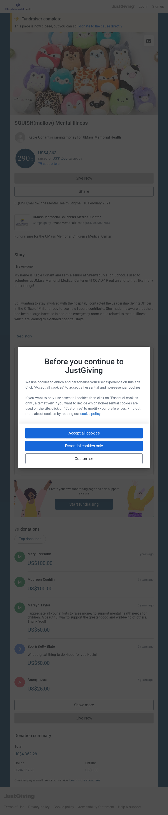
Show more (88, 716)
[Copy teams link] (75, 457)
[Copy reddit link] (108, 457)
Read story (24, 336)
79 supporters (49, 164)
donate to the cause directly (100, 26)
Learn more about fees (84, 791)
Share (84, 191)
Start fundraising (84, 504)
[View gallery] (149, 40)
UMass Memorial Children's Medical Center (67, 217)
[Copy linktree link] (91, 458)
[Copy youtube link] (43, 457)
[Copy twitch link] (124, 457)
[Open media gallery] (84, 73)
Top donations (30, 549)
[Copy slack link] (59, 457)
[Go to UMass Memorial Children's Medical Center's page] (22, 222)
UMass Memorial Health (68, 223)
